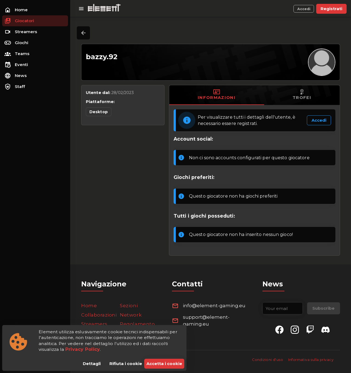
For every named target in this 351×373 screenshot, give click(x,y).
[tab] (216, 95)
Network (130, 315)
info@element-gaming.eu (214, 305)
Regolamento (137, 324)
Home (89, 305)
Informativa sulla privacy (310, 360)
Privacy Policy (82, 349)
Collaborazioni (99, 315)
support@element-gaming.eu (206, 320)
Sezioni (129, 305)
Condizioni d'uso (268, 360)
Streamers (94, 324)
